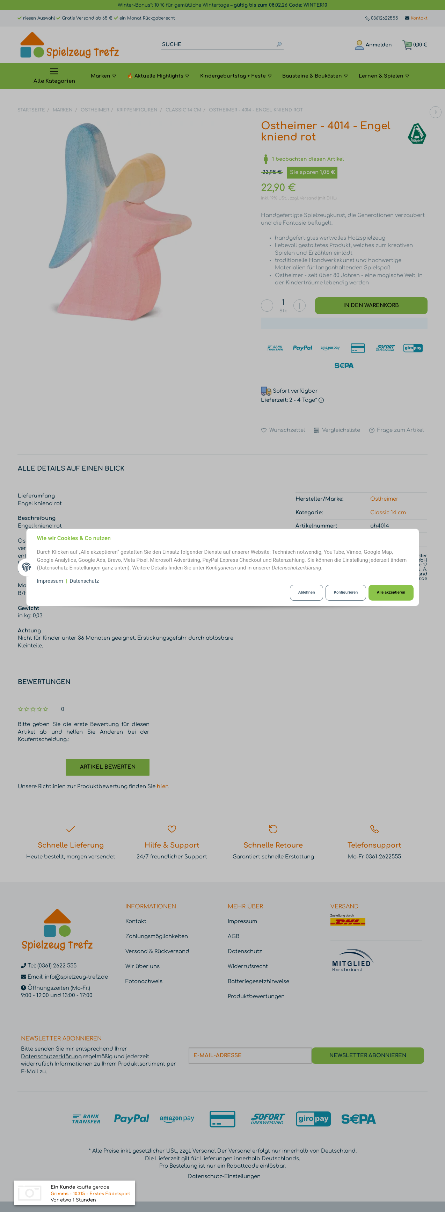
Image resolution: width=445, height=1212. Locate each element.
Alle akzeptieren (391, 592)
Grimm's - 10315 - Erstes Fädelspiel (90, 1194)
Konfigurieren (346, 592)
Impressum (50, 581)
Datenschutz (84, 581)
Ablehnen (306, 592)
